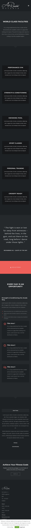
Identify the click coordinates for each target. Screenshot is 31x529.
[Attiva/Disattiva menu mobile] (28, 5)
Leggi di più (22, 527)
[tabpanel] (15, 427)
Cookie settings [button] (10, 527)
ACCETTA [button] (16, 527)
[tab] (15, 410)
